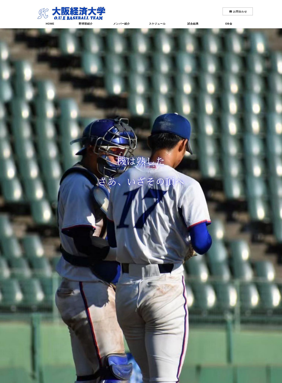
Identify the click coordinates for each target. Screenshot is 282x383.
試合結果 (193, 25)
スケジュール (157, 25)
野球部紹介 (86, 25)
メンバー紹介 (121, 25)
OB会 (228, 25)
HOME (50, 25)
